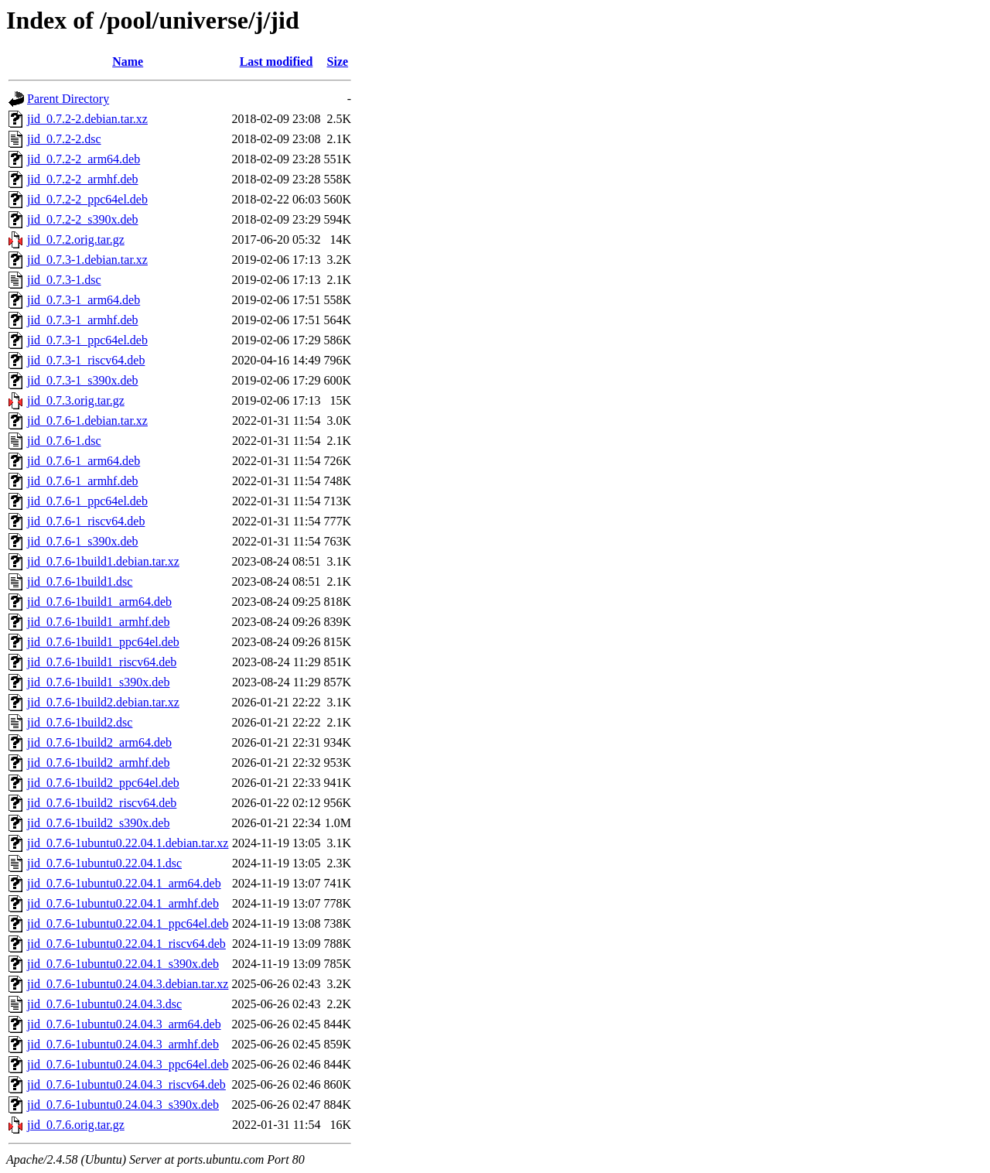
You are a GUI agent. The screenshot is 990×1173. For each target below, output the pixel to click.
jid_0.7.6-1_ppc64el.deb (87, 501)
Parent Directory (68, 98)
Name (127, 61)
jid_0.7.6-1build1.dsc (79, 581)
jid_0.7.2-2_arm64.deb (83, 159)
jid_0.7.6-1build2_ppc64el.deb (103, 782)
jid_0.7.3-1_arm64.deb (83, 299)
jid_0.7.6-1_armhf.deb (82, 480)
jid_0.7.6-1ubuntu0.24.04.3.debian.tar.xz (127, 983)
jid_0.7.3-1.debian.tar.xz (87, 259)
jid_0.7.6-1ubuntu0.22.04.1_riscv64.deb (126, 943)
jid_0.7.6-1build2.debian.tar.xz (103, 702)
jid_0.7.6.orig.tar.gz (76, 1124)
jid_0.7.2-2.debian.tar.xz (87, 118)
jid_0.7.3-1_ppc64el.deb (87, 340)
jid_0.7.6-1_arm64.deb (83, 460)
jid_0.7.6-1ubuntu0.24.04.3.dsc (104, 1004)
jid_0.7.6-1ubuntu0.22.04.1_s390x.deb (123, 963)
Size (338, 61)
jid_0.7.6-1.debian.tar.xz (87, 420)
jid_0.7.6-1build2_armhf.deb (98, 762)
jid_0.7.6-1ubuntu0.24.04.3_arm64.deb (124, 1024)
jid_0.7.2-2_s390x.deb (82, 219)
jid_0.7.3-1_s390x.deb (82, 380)
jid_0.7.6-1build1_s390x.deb (98, 682)
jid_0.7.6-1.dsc (64, 440)
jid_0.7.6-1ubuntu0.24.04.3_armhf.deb (123, 1044)
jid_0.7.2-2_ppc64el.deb (87, 199)
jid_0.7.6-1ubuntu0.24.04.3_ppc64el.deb (127, 1064)
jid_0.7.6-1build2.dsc (79, 722)
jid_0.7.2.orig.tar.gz (76, 239)
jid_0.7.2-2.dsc (64, 138)
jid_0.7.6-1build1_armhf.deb (98, 621)
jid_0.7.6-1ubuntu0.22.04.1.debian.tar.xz (127, 843)
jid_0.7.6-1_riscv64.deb (86, 521)
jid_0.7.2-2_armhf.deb (82, 179)
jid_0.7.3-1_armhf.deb (82, 320)
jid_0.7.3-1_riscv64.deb (86, 360)
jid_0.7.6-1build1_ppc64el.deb (103, 641)
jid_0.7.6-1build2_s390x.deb (98, 822)
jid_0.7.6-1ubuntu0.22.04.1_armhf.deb (123, 903)
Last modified (276, 61)
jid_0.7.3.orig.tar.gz (76, 400)
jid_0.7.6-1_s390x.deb (82, 541)
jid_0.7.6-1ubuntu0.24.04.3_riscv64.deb (126, 1084)
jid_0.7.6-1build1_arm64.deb (99, 601)
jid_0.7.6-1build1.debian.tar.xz (103, 561)
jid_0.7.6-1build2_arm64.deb (99, 742)
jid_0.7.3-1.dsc (64, 279)
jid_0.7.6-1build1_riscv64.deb (101, 662)
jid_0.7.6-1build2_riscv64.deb (101, 802)
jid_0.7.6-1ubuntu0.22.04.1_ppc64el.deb (127, 923)
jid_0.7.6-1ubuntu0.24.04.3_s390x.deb (123, 1104)
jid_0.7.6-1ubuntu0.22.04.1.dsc (104, 863)
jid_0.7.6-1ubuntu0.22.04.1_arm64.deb (124, 883)
